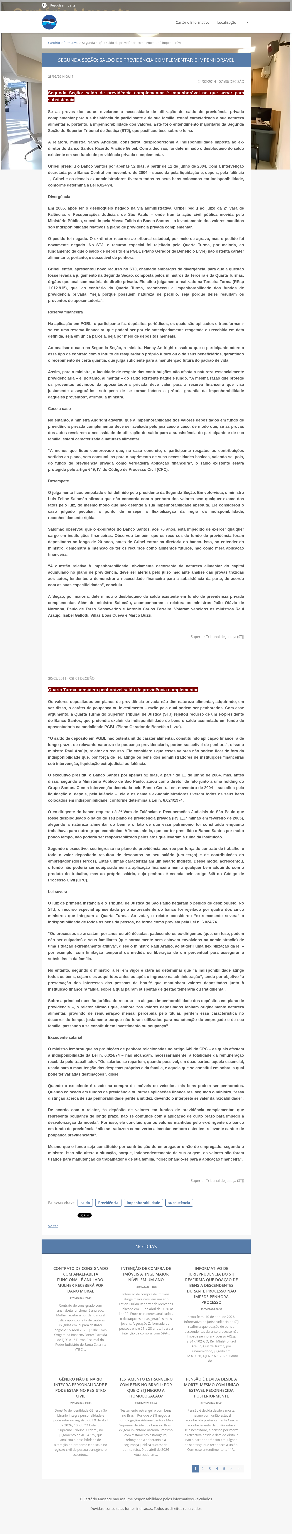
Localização (226, 22)
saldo (85, 1202)
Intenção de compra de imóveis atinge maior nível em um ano (146, 1274)
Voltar (53, 1226)
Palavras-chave (61, 1202)
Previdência (108, 1202)
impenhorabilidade (143, 1202)
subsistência (179, 1202)
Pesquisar (44, 5)
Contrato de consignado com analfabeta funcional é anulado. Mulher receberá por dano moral (80, 1280)
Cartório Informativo (192, 22)
